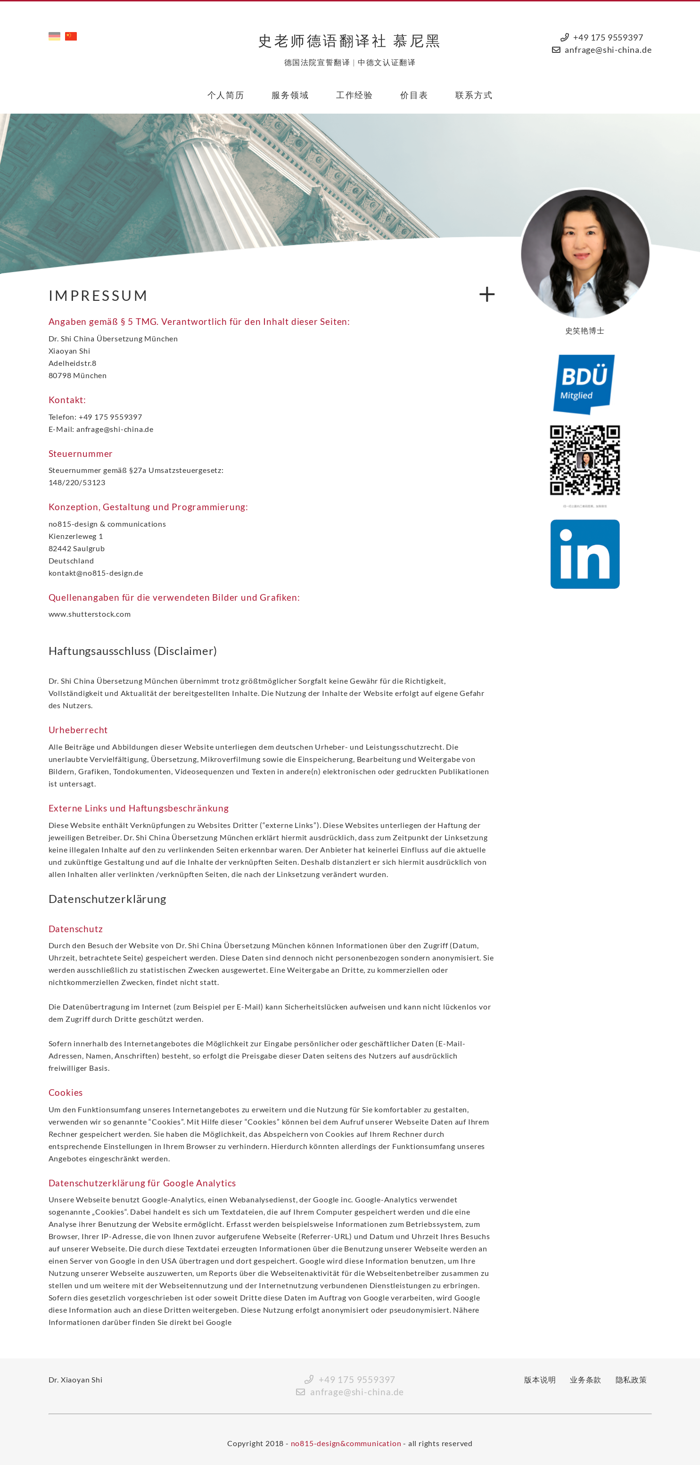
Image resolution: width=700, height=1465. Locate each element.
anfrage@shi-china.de (608, 50)
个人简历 (226, 95)
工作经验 (354, 95)
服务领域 (290, 95)
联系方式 (474, 95)
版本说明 (540, 1379)
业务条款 (585, 1379)
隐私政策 (631, 1379)
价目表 (414, 95)
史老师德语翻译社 (350, 40)
